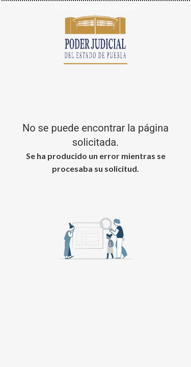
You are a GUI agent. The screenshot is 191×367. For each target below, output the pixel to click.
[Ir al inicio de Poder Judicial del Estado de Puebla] (95, 37)
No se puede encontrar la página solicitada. (95, 135)
